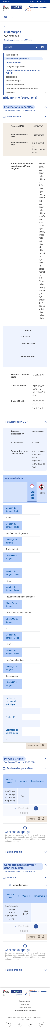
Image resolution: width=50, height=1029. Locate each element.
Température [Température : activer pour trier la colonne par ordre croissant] (37, 781)
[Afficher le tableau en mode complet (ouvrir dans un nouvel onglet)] (43, 819)
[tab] (5, 492)
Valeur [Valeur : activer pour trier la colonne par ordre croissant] (23, 781)
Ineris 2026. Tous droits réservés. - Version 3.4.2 (25, 1017)
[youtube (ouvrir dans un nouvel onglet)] (19, 1024)
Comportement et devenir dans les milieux (23, 71)
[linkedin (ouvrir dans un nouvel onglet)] (30, 1024)
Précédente (23, 808)
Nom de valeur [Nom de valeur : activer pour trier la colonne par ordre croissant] (9, 781)
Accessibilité (25, 1004)
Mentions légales (25, 1007)
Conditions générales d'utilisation (25, 1010)
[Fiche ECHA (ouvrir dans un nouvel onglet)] (43, 746)
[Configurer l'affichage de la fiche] (37, 47)
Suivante (24, 813)
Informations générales (17, 59)
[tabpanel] (25, 626)
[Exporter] (42, 47)
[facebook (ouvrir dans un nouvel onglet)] (8, 1024)
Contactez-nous (24, 1001)
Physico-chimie (13, 63)
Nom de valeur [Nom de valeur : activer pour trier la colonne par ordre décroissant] (11, 896)
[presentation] (38, 375)
